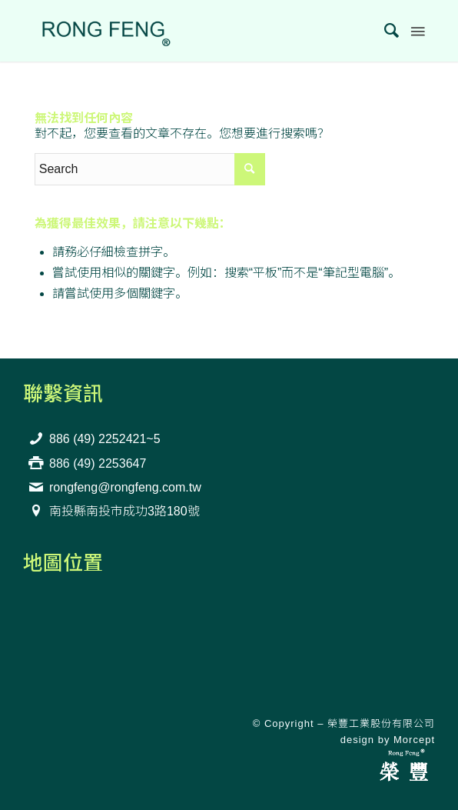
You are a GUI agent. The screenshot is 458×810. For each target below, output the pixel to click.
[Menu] (416, 30)
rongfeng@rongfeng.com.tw (125, 487)
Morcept (414, 739)
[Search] (384, 31)
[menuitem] (384, 31)
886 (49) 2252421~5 (105, 438)
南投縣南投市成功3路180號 (124, 511)
